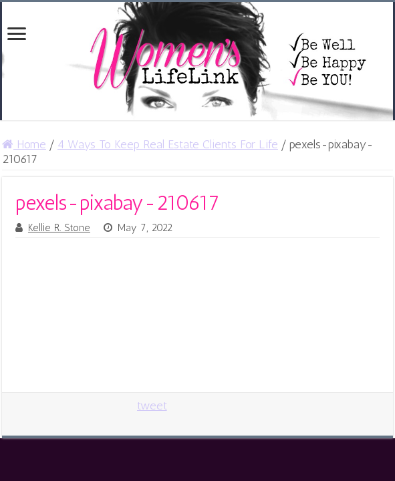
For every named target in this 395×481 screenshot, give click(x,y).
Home (24, 144)
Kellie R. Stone (59, 228)
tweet (152, 405)
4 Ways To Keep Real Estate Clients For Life (167, 144)
